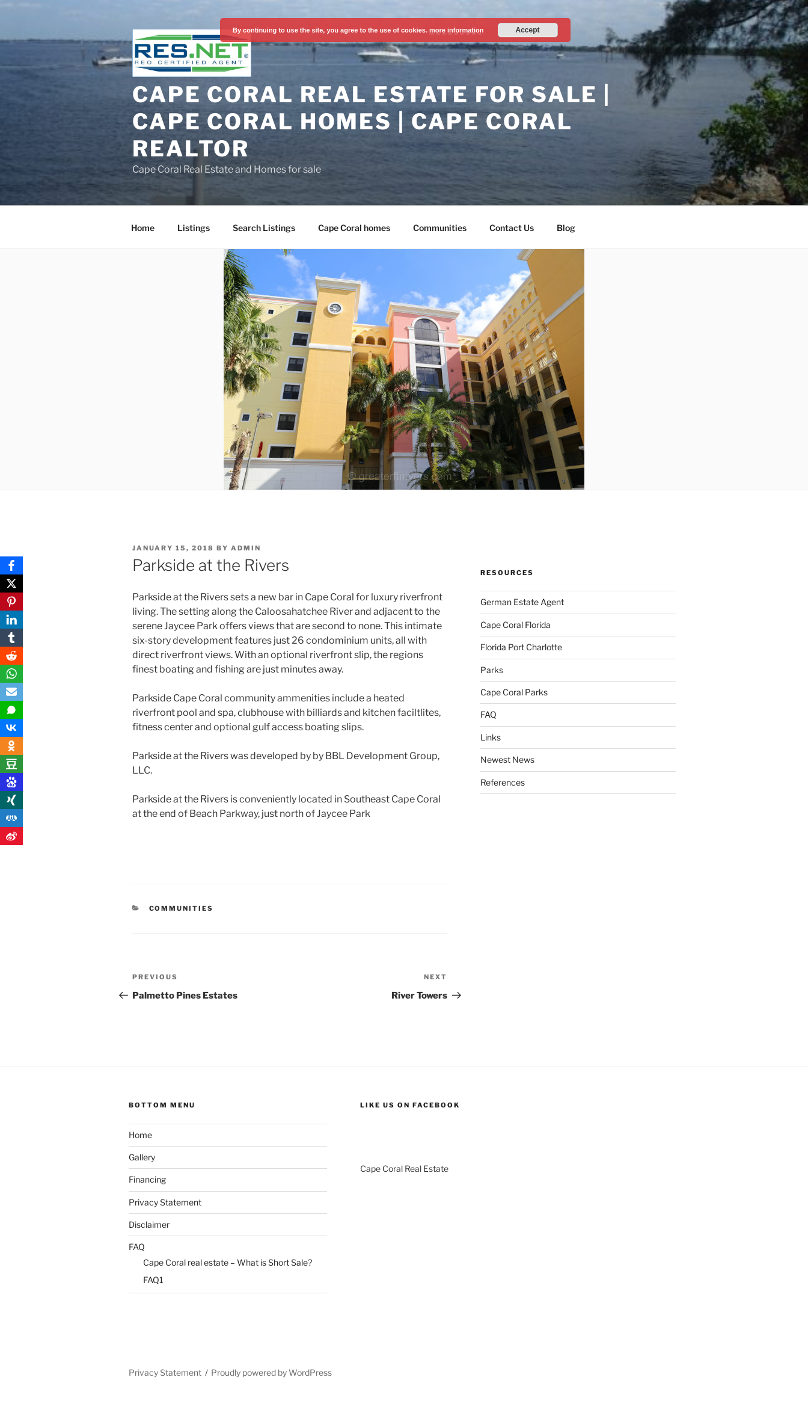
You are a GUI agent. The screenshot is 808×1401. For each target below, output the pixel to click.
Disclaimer (149, 1224)
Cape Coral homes (354, 228)
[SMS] (11, 710)
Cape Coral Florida (515, 625)
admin (246, 548)
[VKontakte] (11, 728)
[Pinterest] (11, 602)
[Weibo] (11, 836)
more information (456, 30)
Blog (566, 228)
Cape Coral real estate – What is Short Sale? (227, 1262)
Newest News (507, 759)
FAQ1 (153, 1280)
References (502, 782)
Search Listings (264, 228)
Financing (147, 1179)
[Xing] (11, 800)
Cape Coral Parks (514, 692)
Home (143, 228)
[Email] (11, 692)
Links (490, 737)
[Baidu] (11, 782)
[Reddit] (11, 656)
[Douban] (11, 764)
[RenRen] (11, 818)
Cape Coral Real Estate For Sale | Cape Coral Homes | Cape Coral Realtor (371, 121)
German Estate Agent (522, 602)
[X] (11, 583)
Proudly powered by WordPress (271, 1372)
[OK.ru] (11, 746)
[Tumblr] (11, 638)
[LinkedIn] (11, 620)
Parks (491, 670)
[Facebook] (11, 565)
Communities (440, 228)
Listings (193, 228)
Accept (528, 30)
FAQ (488, 714)
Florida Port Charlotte (521, 647)
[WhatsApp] (11, 674)
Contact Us (511, 228)
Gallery (142, 1157)
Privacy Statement (165, 1202)
